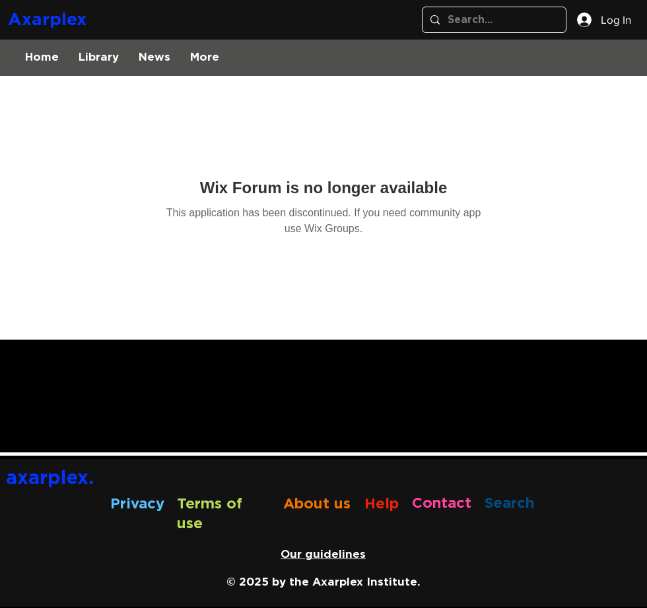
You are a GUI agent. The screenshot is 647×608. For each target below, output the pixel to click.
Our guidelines (323, 554)
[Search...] (493, 19)
